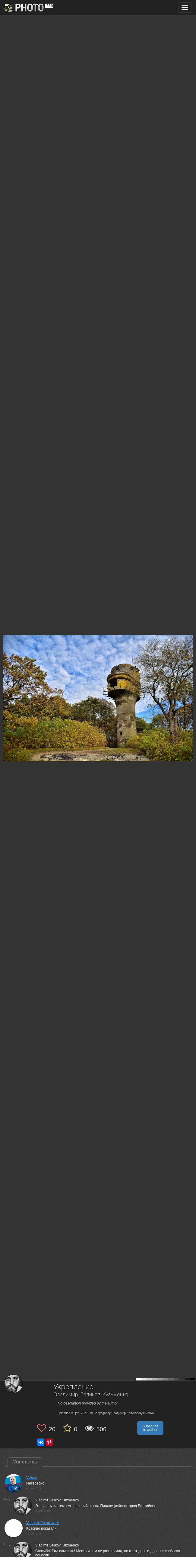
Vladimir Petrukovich (42, 1523)
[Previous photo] (6, 677)
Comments (24, 1462)
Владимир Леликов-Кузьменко (91, 1394)
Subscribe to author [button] (150, 1428)
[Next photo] (190, 677)
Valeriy (31, 1477)
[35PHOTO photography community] (28, 7)
